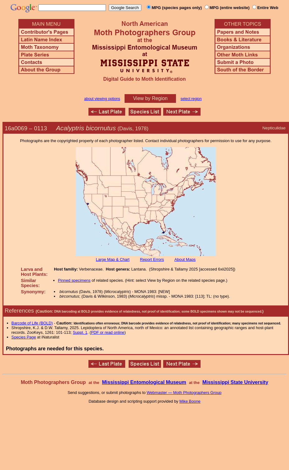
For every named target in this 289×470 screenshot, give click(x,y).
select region (191, 99)
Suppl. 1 (80, 332)
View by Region (150, 98)
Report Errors (152, 259)
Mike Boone (190, 401)
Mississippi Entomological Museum (144, 382)
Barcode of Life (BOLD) (32, 323)
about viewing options (102, 99)
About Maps (185, 259)
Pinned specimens (74, 280)
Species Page (24, 337)
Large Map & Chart (113, 259)
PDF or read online (107, 332)
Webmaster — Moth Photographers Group (184, 392)
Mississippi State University (235, 382)
